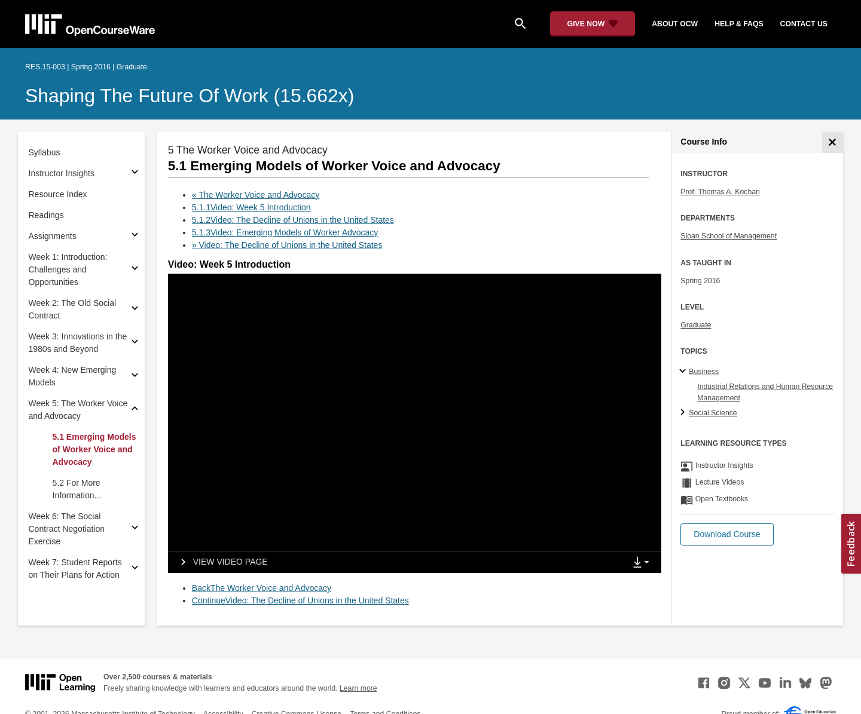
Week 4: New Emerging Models (73, 376)
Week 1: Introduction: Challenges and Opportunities (68, 269)
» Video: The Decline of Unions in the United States (287, 245)
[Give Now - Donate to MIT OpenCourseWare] (593, 23)
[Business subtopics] (684, 371)
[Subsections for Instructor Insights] (135, 174)
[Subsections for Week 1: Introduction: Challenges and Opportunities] (135, 270)
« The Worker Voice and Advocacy (256, 195)
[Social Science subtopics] (684, 413)
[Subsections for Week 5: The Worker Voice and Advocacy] (135, 410)
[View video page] (220, 562)
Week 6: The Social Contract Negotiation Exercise (67, 528)
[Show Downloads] (643, 562)
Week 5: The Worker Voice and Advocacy (78, 410)
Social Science (713, 413)
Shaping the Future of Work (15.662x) (189, 95)
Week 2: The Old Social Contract (73, 309)
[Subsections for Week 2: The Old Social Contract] (135, 310)
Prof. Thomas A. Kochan (720, 192)
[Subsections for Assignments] (135, 236)
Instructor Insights (62, 173)
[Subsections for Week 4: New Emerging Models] (135, 377)
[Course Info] (832, 142)
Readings (46, 215)
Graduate (695, 325)
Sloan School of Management (728, 236)
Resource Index (58, 194)
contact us (804, 24)
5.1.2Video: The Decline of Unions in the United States (293, 220)
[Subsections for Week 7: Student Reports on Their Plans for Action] (135, 569)
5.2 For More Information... (77, 489)
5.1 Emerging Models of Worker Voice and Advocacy (94, 449)
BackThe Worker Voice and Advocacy (261, 588)
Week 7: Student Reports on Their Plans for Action (75, 568)
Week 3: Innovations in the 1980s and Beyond (78, 343)
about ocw (675, 24)
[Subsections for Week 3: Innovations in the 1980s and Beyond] (135, 343)
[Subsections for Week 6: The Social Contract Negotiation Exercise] (135, 529)
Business (704, 371)
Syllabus (44, 152)
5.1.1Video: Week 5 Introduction (251, 207)
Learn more (358, 688)
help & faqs (739, 24)
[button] (726, 534)
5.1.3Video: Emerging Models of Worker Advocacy (285, 232)
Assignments (53, 236)
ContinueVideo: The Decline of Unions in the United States (300, 600)
